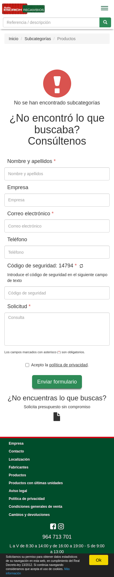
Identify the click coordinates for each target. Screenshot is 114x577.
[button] (80, 266)
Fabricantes (18, 467)
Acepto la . (57, 365)
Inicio (13, 38)
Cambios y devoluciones (29, 515)
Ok (98, 560)
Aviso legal (18, 491)
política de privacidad (68, 365)
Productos (17, 475)
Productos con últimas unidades (36, 483)
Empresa (16, 443)
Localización (19, 459)
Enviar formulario (57, 382)
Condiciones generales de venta (35, 507)
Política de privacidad (27, 499)
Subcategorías (37, 38)
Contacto (16, 451)
